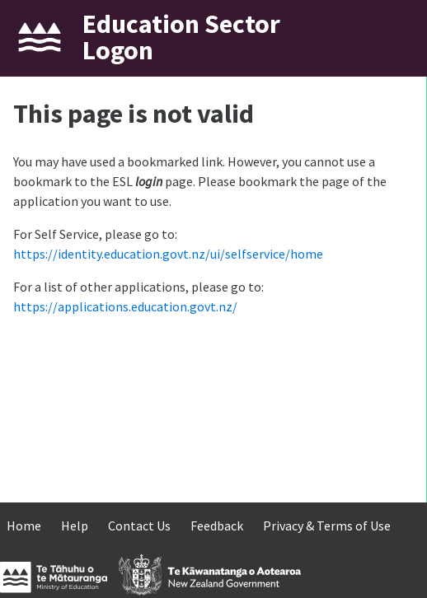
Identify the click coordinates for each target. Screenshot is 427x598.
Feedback (216, 525)
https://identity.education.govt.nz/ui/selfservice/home (168, 253)
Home (24, 525)
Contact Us (139, 525)
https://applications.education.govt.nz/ (125, 306)
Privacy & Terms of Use (327, 525)
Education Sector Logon (181, 37)
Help (74, 525)
